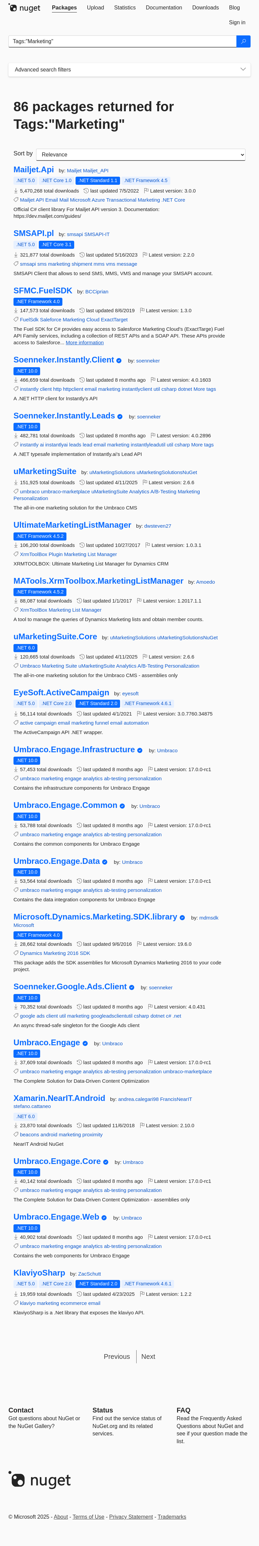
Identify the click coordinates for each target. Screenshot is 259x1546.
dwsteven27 (157, 526)
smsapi (75, 234)
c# (168, 1016)
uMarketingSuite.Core (55, 636)
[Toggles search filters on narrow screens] (243, 70)
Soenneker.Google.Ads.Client (70, 986)
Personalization (30, 498)
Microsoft (80, 200)
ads (40, 1016)
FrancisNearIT (176, 1099)
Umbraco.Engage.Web (56, 1217)
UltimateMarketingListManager (72, 525)
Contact (20, 1410)
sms (42, 264)
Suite (71, 666)
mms (99, 264)
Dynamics (31, 953)
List (91, 554)
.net (177, 1016)
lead (87, 444)
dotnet (185, 389)
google (27, 1016)
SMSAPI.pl (33, 233)
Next (148, 1356)
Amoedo (205, 582)
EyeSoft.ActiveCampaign (61, 692)
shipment (82, 264)
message (127, 264)
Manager (107, 554)
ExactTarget (114, 319)
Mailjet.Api (33, 169)
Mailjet (75, 170)
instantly (29, 389)
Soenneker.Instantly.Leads (64, 415)
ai (42, 444)
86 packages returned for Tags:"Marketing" (93, 115)
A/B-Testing (163, 491)
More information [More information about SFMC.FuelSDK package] (85, 342)
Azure (98, 200)
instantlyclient (137, 389)
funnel (102, 723)
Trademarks (172, 1517)
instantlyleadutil (148, 444)
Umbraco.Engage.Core (57, 1161)
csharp (169, 389)
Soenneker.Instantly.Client (63, 359)
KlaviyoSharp (39, 1273)
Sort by (23, 153)
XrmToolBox (33, 554)
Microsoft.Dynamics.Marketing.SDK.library (95, 917)
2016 (72, 953)
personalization (145, 778)
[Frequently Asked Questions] (184, 1410)
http (57, 389)
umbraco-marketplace (65, 491)
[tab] (64, 7)
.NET (167, 200)
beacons (29, 1134)
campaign (46, 723)
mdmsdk (209, 918)
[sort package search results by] (141, 155)
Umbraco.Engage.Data (56, 861)
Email (51, 200)
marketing (59, 264)
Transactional (121, 200)
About (61, 1517)
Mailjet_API (96, 170)
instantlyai (56, 444)
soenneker (148, 360)
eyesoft (130, 693)
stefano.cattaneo (32, 1106)
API (40, 200)
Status (102, 1410)
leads (75, 444)
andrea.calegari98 (139, 1099)
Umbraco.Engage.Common (65, 805)
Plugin (56, 554)
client (46, 389)
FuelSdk (29, 319)
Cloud (92, 319)
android (48, 1134)
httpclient (73, 389)
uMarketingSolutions (113, 472)
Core (179, 200)
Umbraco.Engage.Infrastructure (74, 749)
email (91, 389)
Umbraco (30, 666)
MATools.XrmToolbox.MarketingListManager (98, 581)
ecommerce (73, 1303)
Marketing (149, 200)
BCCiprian (96, 291)
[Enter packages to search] (122, 41)
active (26, 723)
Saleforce (50, 319)
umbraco (29, 491)
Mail (64, 200)
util (156, 389)
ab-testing (115, 778)
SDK (85, 953)
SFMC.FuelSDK (43, 290)
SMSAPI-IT (97, 234)
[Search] (243, 41)
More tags (205, 389)
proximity (92, 1134)
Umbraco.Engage (46, 1042)
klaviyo (27, 1303)
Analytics (139, 491)
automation (136, 723)
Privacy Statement (131, 1517)
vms (110, 264)
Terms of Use (88, 1517)
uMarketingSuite (45, 471)
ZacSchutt (89, 1274)
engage (73, 778)
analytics (93, 778)
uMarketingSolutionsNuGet (167, 472)
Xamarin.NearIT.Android (59, 1098)
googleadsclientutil (111, 1016)
